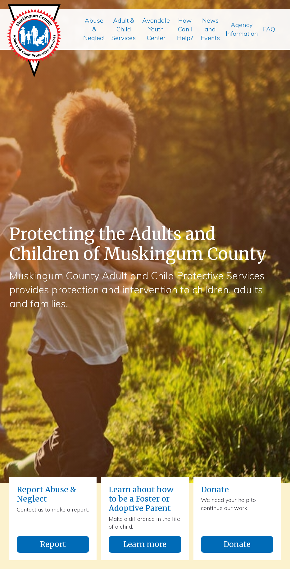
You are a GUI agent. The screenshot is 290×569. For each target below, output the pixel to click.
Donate (237, 544)
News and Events (210, 29)
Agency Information (242, 29)
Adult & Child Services (123, 29)
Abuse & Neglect (94, 29)
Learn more (144, 544)
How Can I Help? (185, 29)
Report (53, 544)
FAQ (269, 29)
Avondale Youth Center (156, 29)
